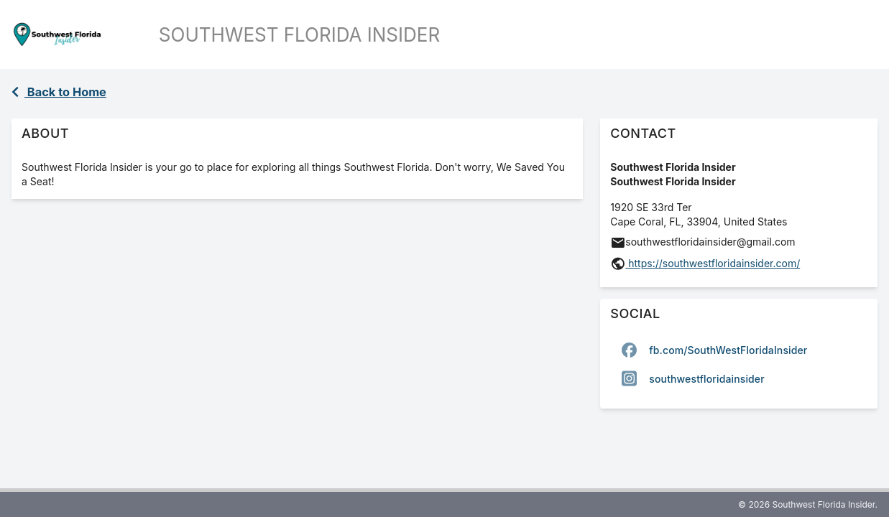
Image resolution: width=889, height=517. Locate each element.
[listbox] (738, 364)
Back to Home (58, 92)
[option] (738, 349)
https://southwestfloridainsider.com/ (712, 263)
